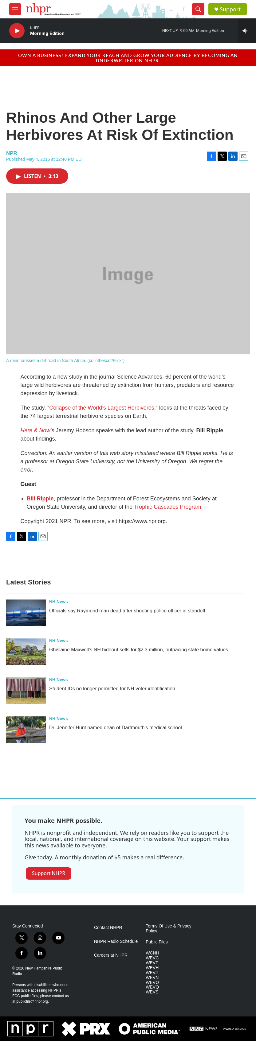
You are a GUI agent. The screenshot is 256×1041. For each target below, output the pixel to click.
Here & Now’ (36, 430)
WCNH (152, 953)
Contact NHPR (108, 927)
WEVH (152, 968)
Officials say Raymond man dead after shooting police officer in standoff (127, 610)
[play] (17, 30)
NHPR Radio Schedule (116, 941)
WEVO (152, 982)
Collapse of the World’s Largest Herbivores (101, 408)
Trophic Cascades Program (167, 507)
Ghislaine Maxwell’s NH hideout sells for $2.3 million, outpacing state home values (138, 649)
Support (230, 9)
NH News (58, 601)
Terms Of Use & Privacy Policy (168, 928)
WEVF (152, 963)
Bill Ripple (40, 498)
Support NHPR (48, 873)
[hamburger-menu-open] (15, 9)
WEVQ (152, 987)
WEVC (152, 958)
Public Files (157, 942)
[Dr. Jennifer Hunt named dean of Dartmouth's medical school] (26, 729)
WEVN (152, 977)
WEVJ (152, 972)
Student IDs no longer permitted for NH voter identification (112, 688)
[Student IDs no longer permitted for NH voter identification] (26, 690)
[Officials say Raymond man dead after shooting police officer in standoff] (26, 613)
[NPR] (30, 1028)
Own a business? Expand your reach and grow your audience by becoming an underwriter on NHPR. (128, 58)
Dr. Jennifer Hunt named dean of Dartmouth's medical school (115, 727)
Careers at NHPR (111, 955)
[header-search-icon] (198, 9)
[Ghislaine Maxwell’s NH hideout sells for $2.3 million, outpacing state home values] (26, 651)
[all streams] (247, 30)
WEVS (152, 992)
